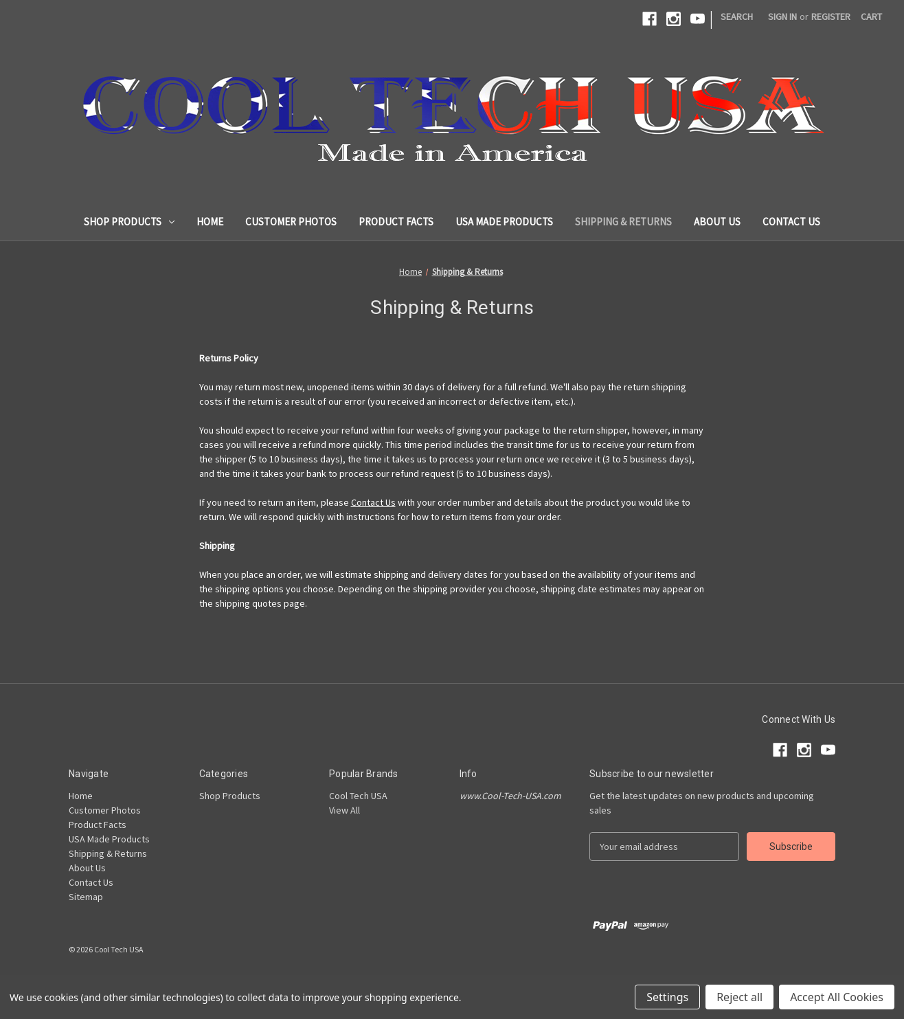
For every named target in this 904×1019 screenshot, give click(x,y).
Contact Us (791, 221)
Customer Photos (291, 221)
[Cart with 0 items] (871, 17)
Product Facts (396, 221)
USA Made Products (504, 221)
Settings (667, 997)
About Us (717, 221)
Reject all (739, 997)
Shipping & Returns (623, 221)
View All (344, 810)
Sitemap (86, 897)
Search (737, 16)
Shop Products (129, 221)
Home (209, 221)
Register (830, 16)
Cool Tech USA (358, 796)
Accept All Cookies (836, 997)
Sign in (782, 16)
